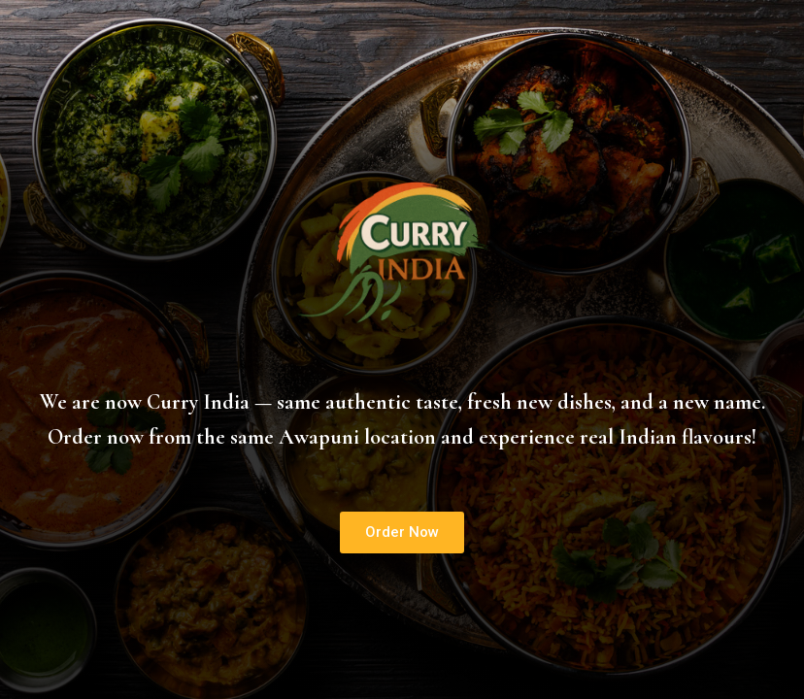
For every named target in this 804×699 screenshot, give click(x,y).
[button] (402, 532)
